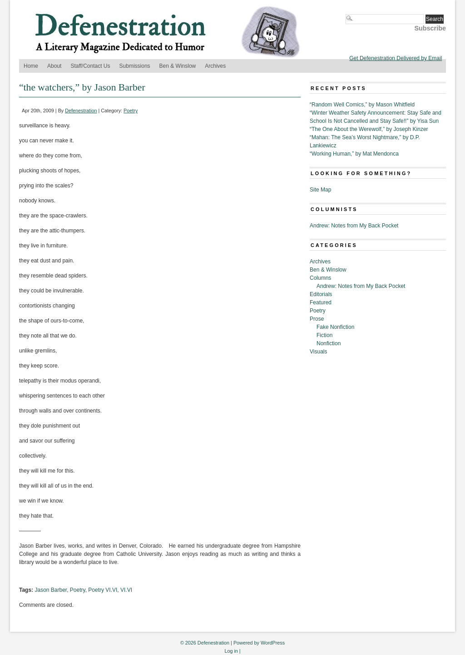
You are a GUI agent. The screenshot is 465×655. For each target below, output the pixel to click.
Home (31, 66)
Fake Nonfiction (335, 327)
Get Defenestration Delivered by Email (395, 58)
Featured (320, 302)
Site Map (320, 189)
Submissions (134, 66)
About (54, 66)
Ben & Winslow (177, 66)
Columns (320, 278)
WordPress (273, 642)
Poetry (131, 110)
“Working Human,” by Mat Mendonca (354, 154)
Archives (215, 66)
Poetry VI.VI (102, 590)
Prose (317, 319)
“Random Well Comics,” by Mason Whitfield (362, 104)
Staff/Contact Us (90, 66)
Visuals (318, 351)
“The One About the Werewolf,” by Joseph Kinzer (369, 129)
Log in (230, 651)
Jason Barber (51, 590)
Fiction (324, 335)
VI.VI (126, 590)
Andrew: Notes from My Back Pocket (354, 225)
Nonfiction (329, 343)
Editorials (321, 294)
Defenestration (81, 110)
